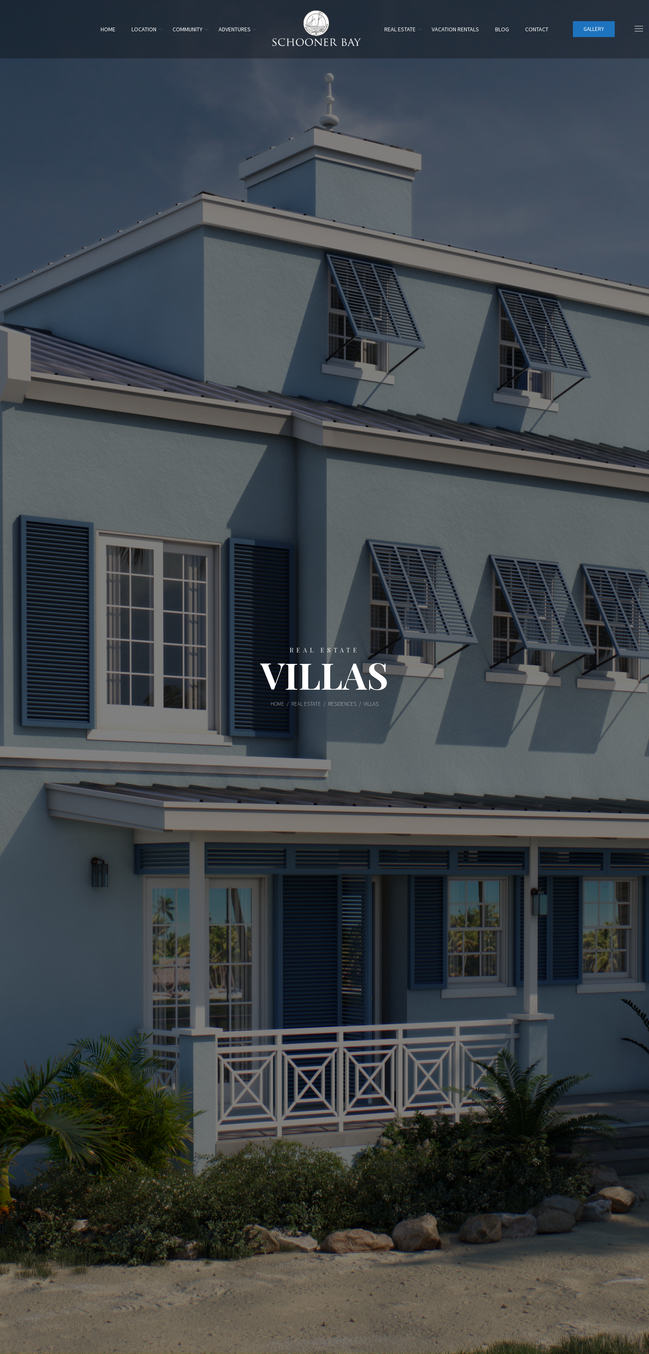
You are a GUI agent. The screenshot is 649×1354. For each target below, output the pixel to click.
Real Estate (400, 29)
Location (143, 29)
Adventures (235, 29)
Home (108, 29)
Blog (502, 29)
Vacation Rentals (455, 29)
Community (188, 29)
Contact (536, 29)
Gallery (593, 29)
